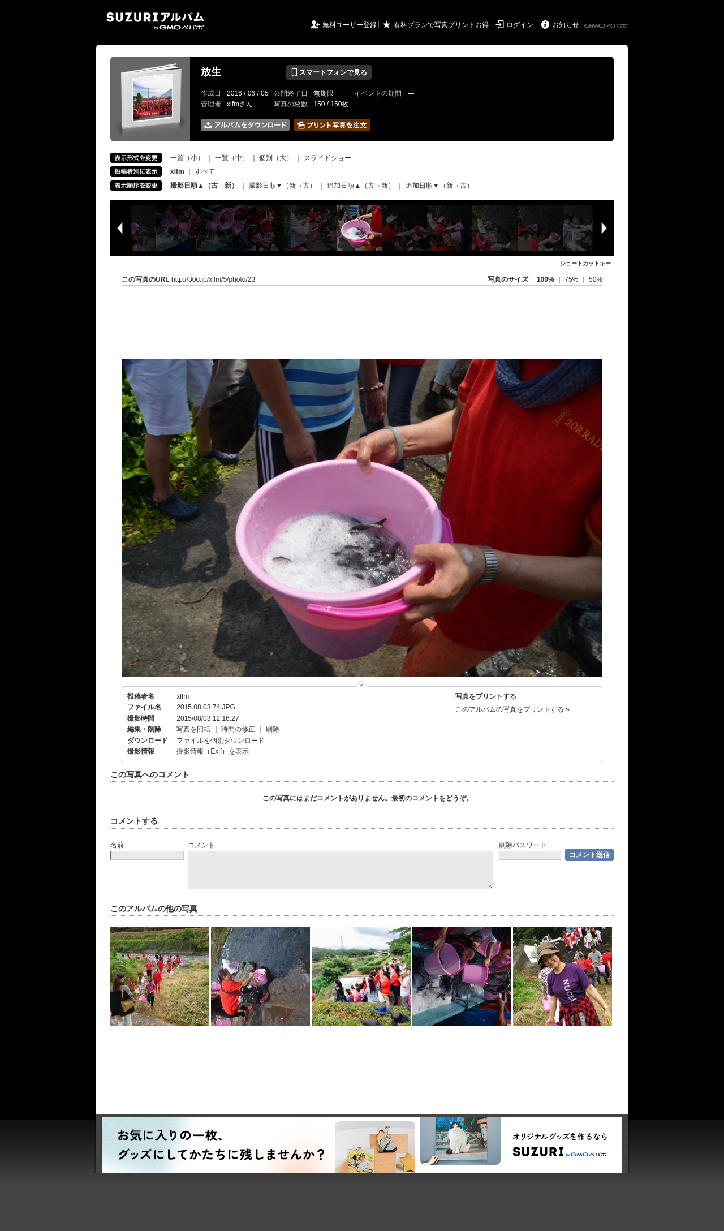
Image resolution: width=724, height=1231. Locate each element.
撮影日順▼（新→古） (283, 186)
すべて (205, 171)
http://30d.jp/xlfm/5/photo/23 (213, 279)
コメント (201, 845)
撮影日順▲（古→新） (204, 186)
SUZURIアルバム (155, 21)
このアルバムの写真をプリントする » (512, 709)
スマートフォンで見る (329, 72)
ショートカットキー (585, 263)
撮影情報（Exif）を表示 (212, 751)
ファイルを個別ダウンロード (220, 740)
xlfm (182, 696)
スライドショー (327, 158)
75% (572, 279)
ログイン (519, 25)
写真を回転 (193, 729)
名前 (117, 845)
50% (595, 279)
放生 (211, 72)
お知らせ (565, 25)
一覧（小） (187, 158)
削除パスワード (522, 845)
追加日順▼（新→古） (439, 186)
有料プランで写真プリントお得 (441, 25)
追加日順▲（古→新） (361, 186)
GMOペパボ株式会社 (607, 26)
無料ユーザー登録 (349, 25)
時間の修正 (238, 729)
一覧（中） (232, 158)
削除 (272, 729)
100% (545, 279)
